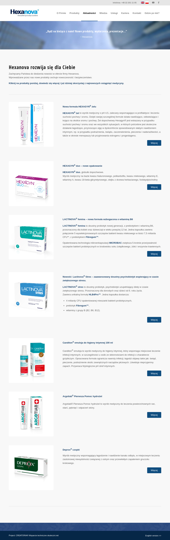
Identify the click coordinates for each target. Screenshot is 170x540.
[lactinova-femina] (31, 237)
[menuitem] (61, 13)
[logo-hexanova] (24, 13)
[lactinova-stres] (31, 294)
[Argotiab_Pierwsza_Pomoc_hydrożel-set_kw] (31, 414)
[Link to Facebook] (158, 2)
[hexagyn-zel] (31, 124)
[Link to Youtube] (153, 2)
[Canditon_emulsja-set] (31, 360)
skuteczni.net (52, 535)
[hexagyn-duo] (31, 183)
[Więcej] (154, 143)
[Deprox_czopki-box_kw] (31, 467)
